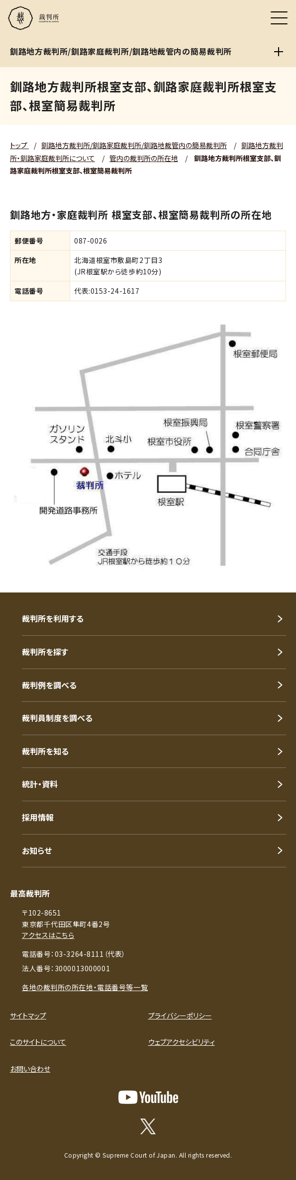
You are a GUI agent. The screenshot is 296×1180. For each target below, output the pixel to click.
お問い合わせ (30, 1069)
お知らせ (37, 850)
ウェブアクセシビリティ (181, 1042)
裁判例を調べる (49, 685)
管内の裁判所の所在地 (143, 158)
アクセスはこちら (48, 935)
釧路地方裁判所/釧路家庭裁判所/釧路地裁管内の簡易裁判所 (134, 145)
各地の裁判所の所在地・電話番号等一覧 (85, 987)
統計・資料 (40, 784)
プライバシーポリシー (180, 1015)
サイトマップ (28, 1015)
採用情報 (38, 817)
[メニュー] (279, 18)
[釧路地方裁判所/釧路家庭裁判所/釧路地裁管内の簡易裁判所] (278, 51)
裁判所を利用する (53, 618)
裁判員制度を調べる (57, 718)
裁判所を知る (45, 751)
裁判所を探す (45, 652)
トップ (19, 145)
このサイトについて (38, 1042)
